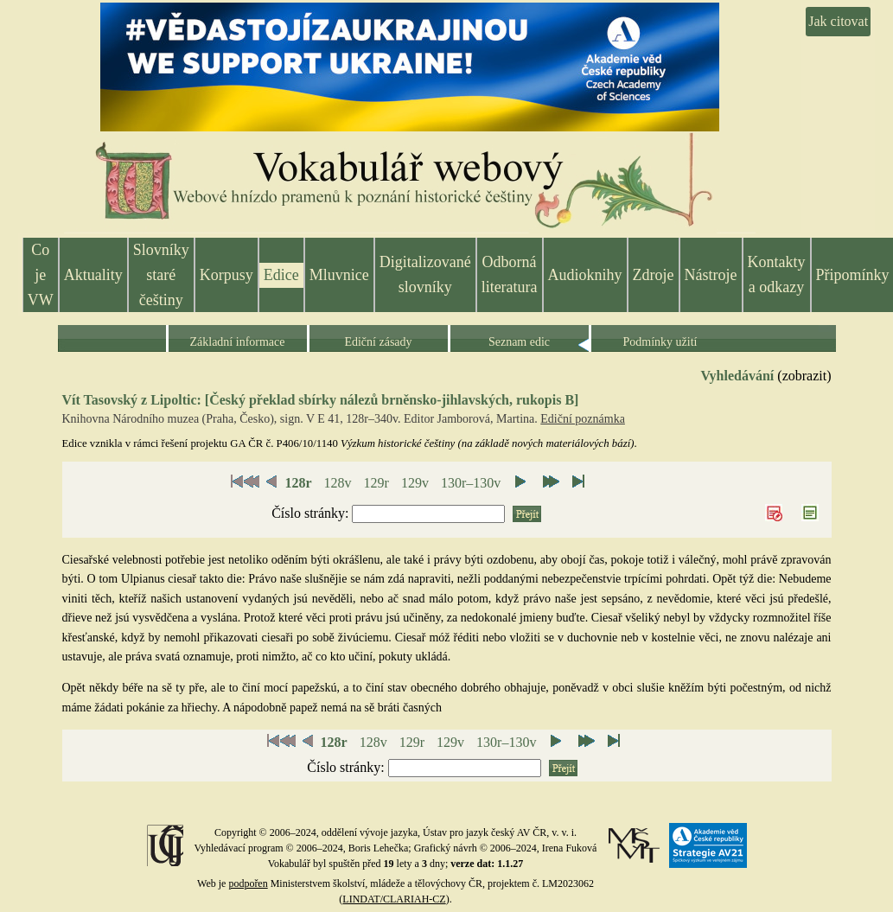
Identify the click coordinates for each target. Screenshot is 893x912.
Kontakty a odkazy (777, 274)
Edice (281, 275)
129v (415, 482)
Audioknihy (585, 275)
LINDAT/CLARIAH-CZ (393, 899)
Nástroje (711, 275)
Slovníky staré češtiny (161, 275)
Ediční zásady (377, 341)
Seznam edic (519, 341)
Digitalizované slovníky (425, 274)
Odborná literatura (510, 274)
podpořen (247, 883)
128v (338, 482)
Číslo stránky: (311, 513)
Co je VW (41, 275)
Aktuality (93, 275)
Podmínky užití (660, 341)
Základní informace (236, 341)
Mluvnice (339, 275)
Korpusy (226, 275)
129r (376, 482)
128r (297, 482)
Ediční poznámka (582, 418)
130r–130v (471, 482)
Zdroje (653, 275)
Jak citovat (838, 21)
